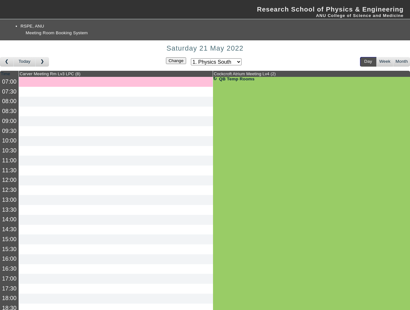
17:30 (9, 288)
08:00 (9, 101)
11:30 (9, 170)
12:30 (9, 190)
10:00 (9, 140)
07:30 (9, 91)
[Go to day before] (7, 62)
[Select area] (216, 61)
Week (384, 61)
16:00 (9, 259)
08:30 (9, 111)
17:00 (9, 278)
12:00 (9, 180)
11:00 (9, 160)
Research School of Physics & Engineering (330, 9)
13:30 (9, 210)
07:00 (9, 81)
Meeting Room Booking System (57, 32)
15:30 (9, 249)
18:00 (9, 298)
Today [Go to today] (24, 61)
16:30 (9, 268)
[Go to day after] (42, 62)
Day (368, 61)
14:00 (9, 219)
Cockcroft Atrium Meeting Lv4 (245, 74)
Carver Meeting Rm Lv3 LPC (50, 74)
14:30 (9, 229)
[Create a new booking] (116, 82)
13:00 (9, 200)
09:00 (9, 121)
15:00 (9, 239)
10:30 (9, 150)
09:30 (9, 131)
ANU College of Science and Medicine (360, 15)
